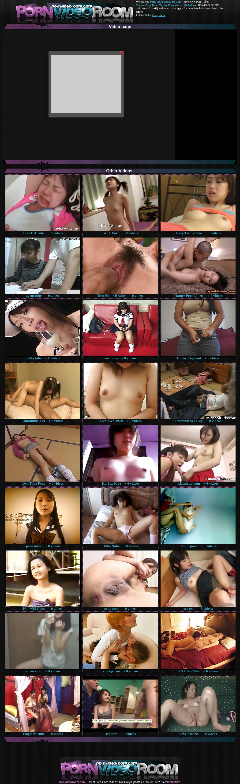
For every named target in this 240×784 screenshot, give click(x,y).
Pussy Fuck (158, 15)
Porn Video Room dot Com (165, 1)
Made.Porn (190, 5)
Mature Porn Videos (170, 5)
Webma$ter (172, 782)
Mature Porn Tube (147, 5)
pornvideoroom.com (72, 782)
